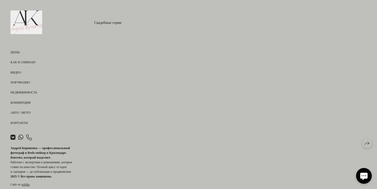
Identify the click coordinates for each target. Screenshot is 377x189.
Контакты (19, 123)
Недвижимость (23, 92)
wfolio (25, 184)
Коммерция (20, 102)
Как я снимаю (23, 62)
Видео (15, 72)
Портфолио (20, 82)
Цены (15, 52)
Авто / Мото (20, 112)
